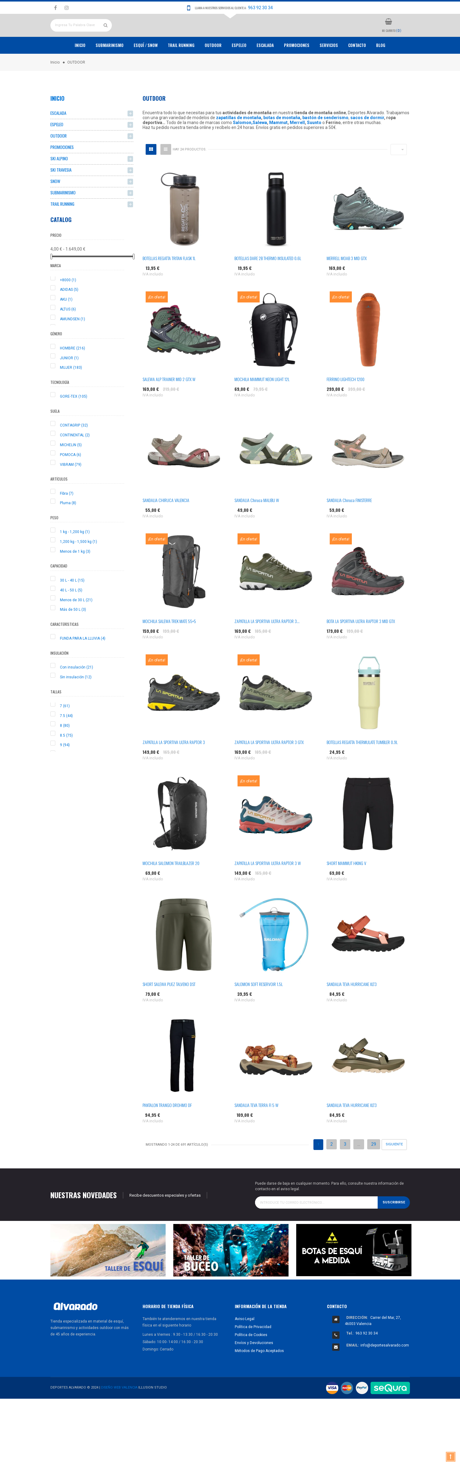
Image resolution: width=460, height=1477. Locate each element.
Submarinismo (110, 68)
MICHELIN (71, 470)
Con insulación (76, 692)
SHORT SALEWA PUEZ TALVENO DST (169, 1006)
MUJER (71, 392)
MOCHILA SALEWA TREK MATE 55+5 (169, 643)
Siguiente (394, 1167)
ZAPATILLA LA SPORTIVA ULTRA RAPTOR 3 (174, 764)
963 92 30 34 (260, 7)
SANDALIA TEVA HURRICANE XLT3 (352, 1006)
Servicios (329, 68)
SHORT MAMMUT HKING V (346, 885)
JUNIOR (69, 382)
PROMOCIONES (296, 68)
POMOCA (70, 479)
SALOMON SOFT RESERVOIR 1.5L (258, 1006)
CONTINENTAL (75, 460)
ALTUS (68, 334)
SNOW (55, 205)
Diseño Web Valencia (119, 1410)
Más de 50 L (73, 634)
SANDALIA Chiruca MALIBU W (256, 522)
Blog (380, 68)
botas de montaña (281, 140)
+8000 (68, 304)
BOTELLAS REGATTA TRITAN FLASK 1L (169, 280)
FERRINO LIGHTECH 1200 (345, 401)
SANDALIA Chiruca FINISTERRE (349, 522)
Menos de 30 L (76, 624)
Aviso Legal (244, 1341)
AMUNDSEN (72, 344)
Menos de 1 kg (75, 576)
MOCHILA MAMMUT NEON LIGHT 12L (261, 401)
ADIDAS (69, 314)
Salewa (260, 144)
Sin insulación (76, 702)
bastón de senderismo (325, 140)
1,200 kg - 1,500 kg (78, 566)
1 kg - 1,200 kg (75, 557)
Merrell (297, 144)
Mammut (278, 144)
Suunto (314, 144)
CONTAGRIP (74, 450)
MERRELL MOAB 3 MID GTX (347, 280)
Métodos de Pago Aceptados (259, 1373)
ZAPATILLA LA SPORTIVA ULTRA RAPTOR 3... (267, 643)
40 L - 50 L (71, 615)
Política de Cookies (251, 1357)
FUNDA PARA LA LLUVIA (82, 663)
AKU (66, 324)
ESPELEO (239, 68)
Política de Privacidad (253, 1349)
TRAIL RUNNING (181, 68)
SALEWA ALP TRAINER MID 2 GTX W (169, 401)
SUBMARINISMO (63, 217)
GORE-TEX (73, 421)
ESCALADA (265, 68)
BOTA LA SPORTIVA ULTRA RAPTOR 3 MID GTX (361, 643)
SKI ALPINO (59, 182)
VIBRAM (70, 489)
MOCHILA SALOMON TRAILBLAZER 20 (171, 885)
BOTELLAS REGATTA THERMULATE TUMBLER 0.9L (362, 764)
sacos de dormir (367, 140)
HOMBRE (72, 373)
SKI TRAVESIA (61, 193)
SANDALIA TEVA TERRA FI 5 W (256, 1127)
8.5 (66, 760)
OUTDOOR (213, 68)
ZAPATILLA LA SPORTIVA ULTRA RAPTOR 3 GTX (269, 764)
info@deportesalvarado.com (384, 1367)
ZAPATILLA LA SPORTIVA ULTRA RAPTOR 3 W (267, 885)
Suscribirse (394, 1225)
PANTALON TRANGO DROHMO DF (167, 1127)
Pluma (68, 528)
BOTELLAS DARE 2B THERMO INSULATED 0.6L (267, 280)
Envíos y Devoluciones (254, 1365)
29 (373, 1166)
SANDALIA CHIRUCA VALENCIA (166, 522)
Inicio (80, 68)
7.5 (66, 740)
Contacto (357, 68)
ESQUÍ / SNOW (146, 68)
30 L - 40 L (72, 605)
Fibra (66, 518)
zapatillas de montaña (238, 140)
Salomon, (243, 144)
